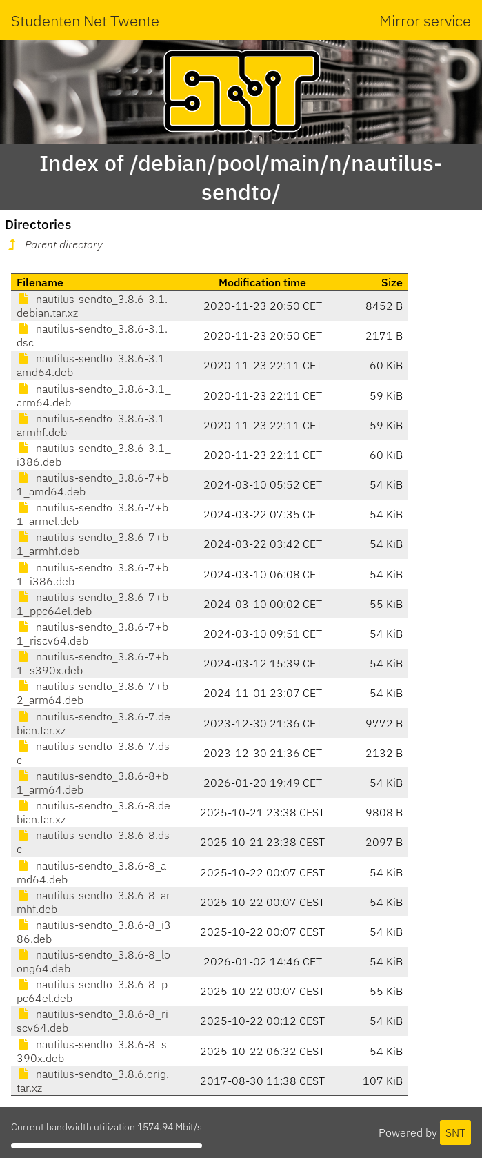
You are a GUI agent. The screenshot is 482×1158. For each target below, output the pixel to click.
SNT (455, 1132)
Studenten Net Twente (85, 20)
